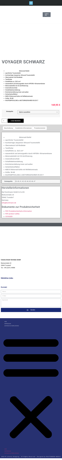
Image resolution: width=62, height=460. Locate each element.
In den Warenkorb (15, 121)
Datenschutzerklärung (11, 325)
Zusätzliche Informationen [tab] (23, 128)
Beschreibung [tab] (8, 128)
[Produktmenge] (4, 121)
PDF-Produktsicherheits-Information (18, 211)
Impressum (7, 323)
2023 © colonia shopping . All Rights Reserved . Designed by (23, 456)
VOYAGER (8, 216)
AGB (5, 321)
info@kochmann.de (9, 203)
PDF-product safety (12, 214)
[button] (31, 387)
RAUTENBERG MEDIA (53, 456)
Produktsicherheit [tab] (39, 128)
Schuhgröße (9, 111)
